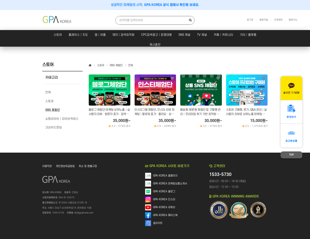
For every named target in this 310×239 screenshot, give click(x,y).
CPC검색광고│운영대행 (156, 35)
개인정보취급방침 (65, 166)
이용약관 (47, 166)
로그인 (250, 20)
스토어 (58, 35)
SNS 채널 (184, 35)
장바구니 (293, 20)
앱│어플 (100, 35)
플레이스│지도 (78, 35)
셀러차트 (158, 223)
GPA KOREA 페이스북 (165, 215)
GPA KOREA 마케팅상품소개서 (170, 183)
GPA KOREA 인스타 (164, 199)
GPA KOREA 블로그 (164, 191)
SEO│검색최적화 (123, 35)
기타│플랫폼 (248, 35)
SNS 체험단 (116, 65)
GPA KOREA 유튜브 (164, 207)
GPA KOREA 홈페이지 (165, 175)
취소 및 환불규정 (88, 166)
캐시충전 (155, 44)
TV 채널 (202, 35)
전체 (130, 65)
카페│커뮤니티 (223, 35)
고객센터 (278, 20)
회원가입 (263, 20)
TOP (291, 154)
